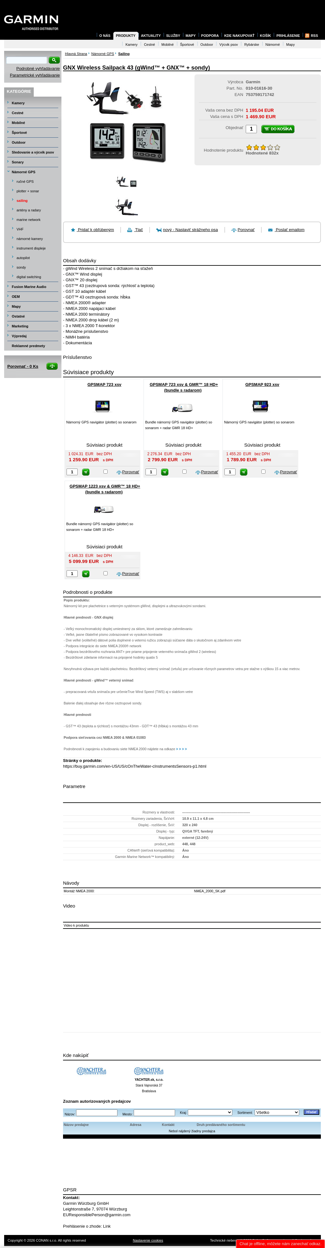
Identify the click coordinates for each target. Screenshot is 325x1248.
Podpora (210, 36)
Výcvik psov (228, 44)
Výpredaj (19, 336)
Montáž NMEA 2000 (79, 891)
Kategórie (19, 91)
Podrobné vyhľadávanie (38, 68)
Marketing (20, 326)
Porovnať (246, 229)
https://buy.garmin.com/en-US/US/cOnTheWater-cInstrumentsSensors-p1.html (134, 766)
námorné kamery (30, 239)
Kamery (18, 103)
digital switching (29, 277)
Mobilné (18, 123)
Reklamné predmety (28, 346)
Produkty (126, 36)
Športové (19, 132)
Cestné (18, 113)
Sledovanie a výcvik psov (33, 152)
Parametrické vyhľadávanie (35, 75)
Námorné (272, 44)
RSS (314, 36)
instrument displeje (31, 248)
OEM (16, 296)
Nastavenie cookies (148, 1240)
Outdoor (18, 142)
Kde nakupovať (239, 36)
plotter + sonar (28, 191)
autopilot (23, 258)
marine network (28, 220)
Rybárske (251, 44)
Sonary (18, 162)
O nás (104, 36)
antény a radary (29, 210)
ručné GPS (25, 181)
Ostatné (18, 316)
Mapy (16, 306)
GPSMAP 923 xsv (262, 384)
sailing (22, 200)
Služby (173, 36)
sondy (21, 267)
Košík (265, 36)
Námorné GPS (23, 172)
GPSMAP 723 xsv (105, 384)
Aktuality (151, 36)
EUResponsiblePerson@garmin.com (97, 1214)
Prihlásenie (288, 36)
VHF (20, 229)
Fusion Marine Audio (29, 287)
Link (107, 1226)
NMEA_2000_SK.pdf (209, 891)
